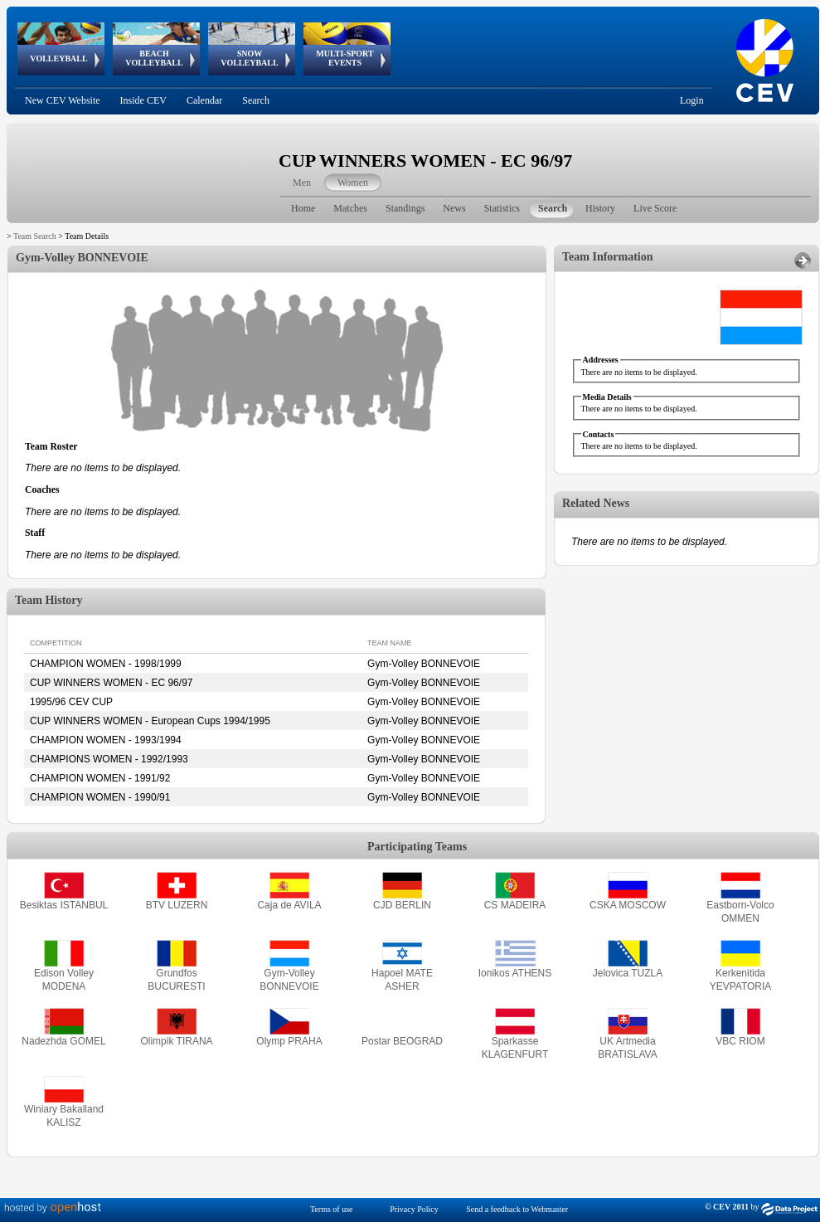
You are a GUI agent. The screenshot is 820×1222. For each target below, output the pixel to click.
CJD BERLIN (402, 905)
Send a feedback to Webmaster (517, 1209)
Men (302, 182)
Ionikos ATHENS (514, 973)
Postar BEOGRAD (402, 1041)
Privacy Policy (414, 1209)
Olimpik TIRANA (176, 1041)
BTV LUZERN (177, 905)
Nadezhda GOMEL (63, 1041)
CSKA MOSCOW (628, 905)
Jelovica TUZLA (627, 973)
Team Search (34, 236)
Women (352, 182)
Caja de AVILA (289, 905)
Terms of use (331, 1209)
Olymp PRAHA (289, 1041)
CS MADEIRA (515, 905)
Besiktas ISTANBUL (64, 905)
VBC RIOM (740, 1041)
